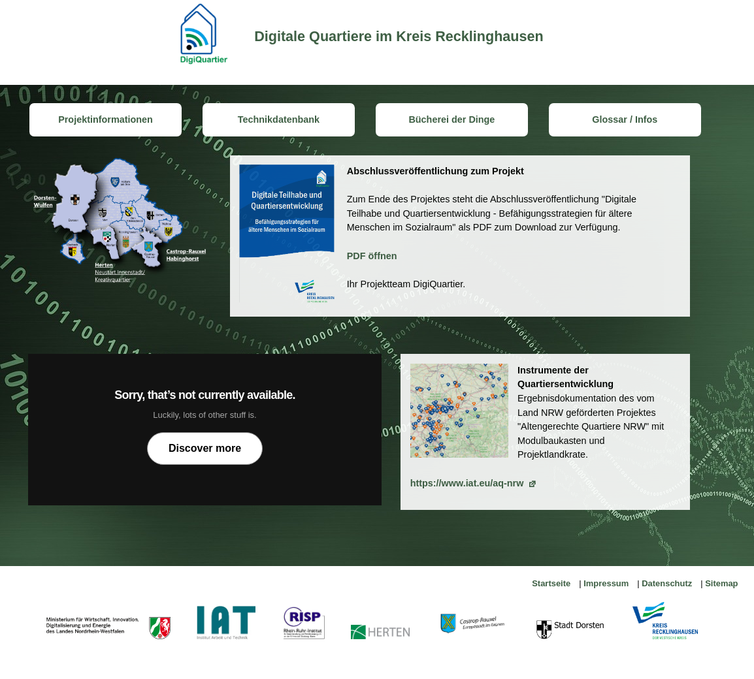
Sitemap (721, 583)
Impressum (606, 583)
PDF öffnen (372, 256)
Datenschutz (667, 583)
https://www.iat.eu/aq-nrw (467, 483)
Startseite (551, 583)
